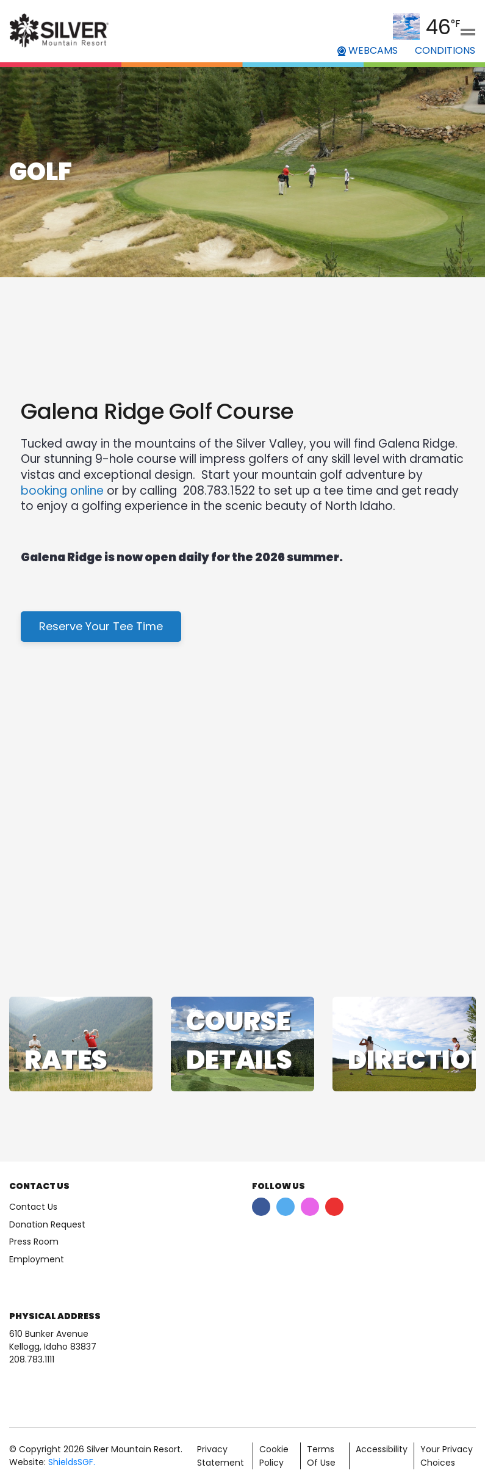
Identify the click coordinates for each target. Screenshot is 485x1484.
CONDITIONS (445, 50)
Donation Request (47, 1224)
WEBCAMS (367, 50)
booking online (62, 490)
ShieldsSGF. (71, 1462)
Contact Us (33, 1207)
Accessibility (382, 1449)
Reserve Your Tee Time (101, 626)
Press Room (34, 1241)
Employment (36, 1259)
